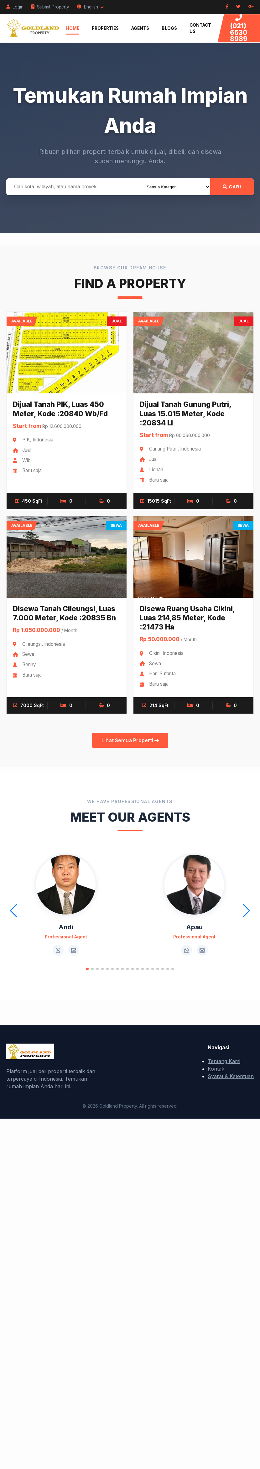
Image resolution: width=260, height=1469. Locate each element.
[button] (87, 969)
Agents (140, 28)
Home (72, 28)
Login (14, 6)
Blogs (169, 28)
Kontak (216, 1069)
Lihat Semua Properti (130, 740)
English (90, 6)
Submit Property (50, 6)
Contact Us (200, 28)
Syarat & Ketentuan (231, 1076)
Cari (232, 186)
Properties (105, 28)
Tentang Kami (224, 1061)
